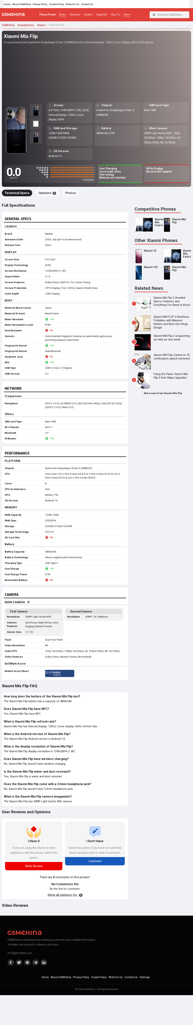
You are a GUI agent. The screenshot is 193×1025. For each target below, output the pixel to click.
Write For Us (72, 4)
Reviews (75, 14)
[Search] (154, 14)
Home (7, 4)
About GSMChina (21, 4)
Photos (70, 193)
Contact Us (87, 4)
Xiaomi (49, 233)
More (127, 14)
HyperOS (101, 14)
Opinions (47, 193)
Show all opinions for (65, 895)
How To (115, 14)
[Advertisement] (96, 72)
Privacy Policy (40, 4)
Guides (88, 14)
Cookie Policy (56, 4)
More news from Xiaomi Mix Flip (163, 393)
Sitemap (144, 977)
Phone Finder (47, 14)
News (62, 14)
